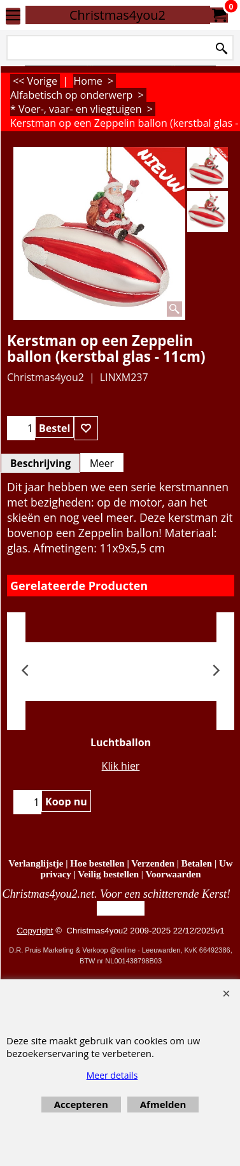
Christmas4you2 (117, 15)
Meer (102, 463)
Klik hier (121, 766)
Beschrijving (40, 463)
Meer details (112, 1075)
